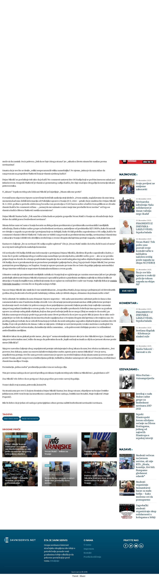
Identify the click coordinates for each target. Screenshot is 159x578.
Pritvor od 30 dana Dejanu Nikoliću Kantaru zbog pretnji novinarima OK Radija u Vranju (99, 479)
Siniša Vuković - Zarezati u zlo (145, 350)
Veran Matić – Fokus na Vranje (56, 452)
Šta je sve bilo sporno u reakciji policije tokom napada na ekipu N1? (145, 278)
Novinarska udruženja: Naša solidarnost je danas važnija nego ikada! (144, 207)
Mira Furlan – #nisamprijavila (145, 377)
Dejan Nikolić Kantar (11, 418)
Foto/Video (16, 436)
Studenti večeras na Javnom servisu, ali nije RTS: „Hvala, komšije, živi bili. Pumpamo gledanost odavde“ (145, 466)
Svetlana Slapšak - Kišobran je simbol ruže (145, 333)
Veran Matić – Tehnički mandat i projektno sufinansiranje (16, 480)
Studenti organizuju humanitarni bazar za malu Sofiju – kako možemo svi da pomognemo (144, 490)
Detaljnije (54, 561)
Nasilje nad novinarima (30, 418)
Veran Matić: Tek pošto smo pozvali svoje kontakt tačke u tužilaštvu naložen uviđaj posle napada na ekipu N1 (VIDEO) (145, 252)
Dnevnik (47, 436)
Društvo (8, 436)
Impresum (89, 549)
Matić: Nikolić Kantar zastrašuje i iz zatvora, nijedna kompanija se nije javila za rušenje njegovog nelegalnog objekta (18, 449)
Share (82, 576)
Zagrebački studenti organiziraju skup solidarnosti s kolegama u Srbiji (146, 511)
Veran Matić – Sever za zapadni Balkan (95, 452)
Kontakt (87, 553)
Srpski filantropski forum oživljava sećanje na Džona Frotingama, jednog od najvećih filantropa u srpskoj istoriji (145, 426)
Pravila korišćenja (92, 557)
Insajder (24, 436)
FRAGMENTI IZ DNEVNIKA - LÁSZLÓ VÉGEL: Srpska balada (144, 228)
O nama (87, 545)
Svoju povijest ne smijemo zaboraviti (145, 186)
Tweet (75, 576)
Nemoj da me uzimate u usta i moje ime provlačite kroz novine (59, 480)
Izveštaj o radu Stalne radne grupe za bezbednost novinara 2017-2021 (144, 401)
